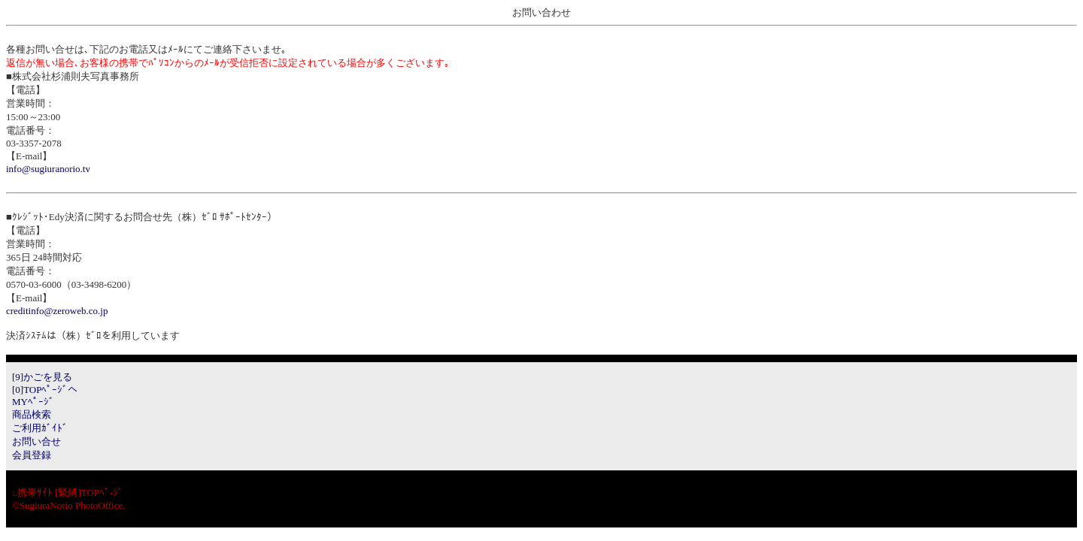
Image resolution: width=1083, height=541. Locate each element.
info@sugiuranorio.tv (48, 168)
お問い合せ (36, 441)
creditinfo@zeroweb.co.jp (57, 310)
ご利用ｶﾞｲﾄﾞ (40, 428)
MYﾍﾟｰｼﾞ (33, 401)
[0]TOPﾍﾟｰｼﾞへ (44, 389)
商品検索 (31, 414)
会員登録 (31, 455)
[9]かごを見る (42, 376)
